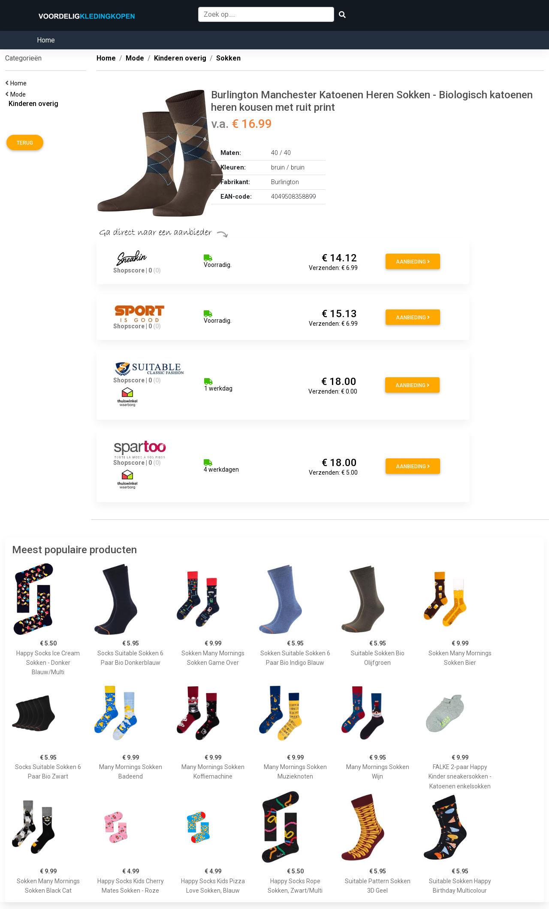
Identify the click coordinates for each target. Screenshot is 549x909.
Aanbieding (413, 262)
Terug (25, 143)
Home (46, 40)
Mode (19, 94)
